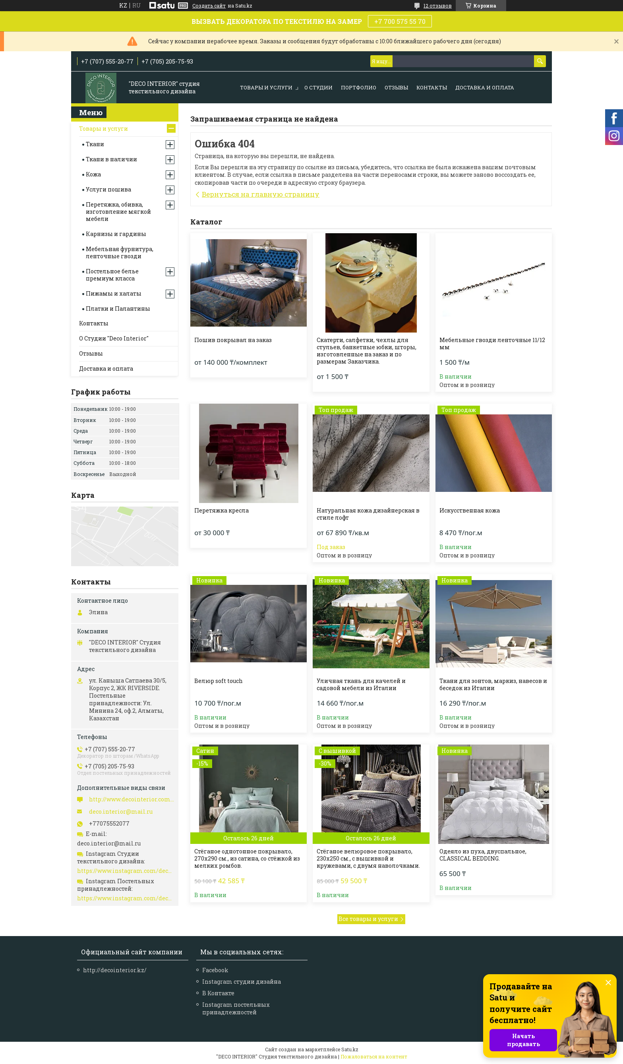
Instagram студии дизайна (241, 981)
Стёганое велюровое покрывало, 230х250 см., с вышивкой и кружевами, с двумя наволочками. (368, 858)
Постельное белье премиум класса (112, 274)
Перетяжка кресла (221, 510)
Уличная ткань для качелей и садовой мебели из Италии (361, 684)
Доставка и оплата (484, 87)
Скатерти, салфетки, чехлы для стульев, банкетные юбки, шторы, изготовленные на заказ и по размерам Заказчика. (366, 351)
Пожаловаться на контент (374, 1056)
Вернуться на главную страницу (260, 194)
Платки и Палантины (118, 308)
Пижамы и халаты (113, 293)
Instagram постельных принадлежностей (236, 1008)
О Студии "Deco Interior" (114, 338)
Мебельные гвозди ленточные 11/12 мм (492, 344)
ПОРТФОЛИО (358, 87)
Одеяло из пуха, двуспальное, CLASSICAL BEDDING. (482, 855)
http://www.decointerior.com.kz (131, 799)
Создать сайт (209, 5)
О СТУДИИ (318, 87)
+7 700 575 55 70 (400, 21)
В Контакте (218, 993)
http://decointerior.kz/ (115, 970)
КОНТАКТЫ (431, 87)
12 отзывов (438, 5)
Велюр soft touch (218, 681)
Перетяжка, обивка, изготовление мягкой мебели (118, 211)
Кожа (93, 174)
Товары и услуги (103, 128)
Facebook (215, 970)
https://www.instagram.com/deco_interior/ (125, 870)
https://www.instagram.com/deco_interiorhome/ (125, 898)
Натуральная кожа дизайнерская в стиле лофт (368, 514)
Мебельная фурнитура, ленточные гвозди (119, 252)
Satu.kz (349, 1049)
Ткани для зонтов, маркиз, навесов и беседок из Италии (493, 684)
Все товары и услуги (368, 919)
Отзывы (91, 353)
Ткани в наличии (111, 159)
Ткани (95, 144)
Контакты (93, 323)
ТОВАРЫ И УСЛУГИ (266, 87)
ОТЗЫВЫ (396, 87)
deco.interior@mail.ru (121, 811)
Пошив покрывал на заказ (233, 340)
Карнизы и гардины (116, 234)
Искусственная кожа (469, 510)
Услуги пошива (108, 189)
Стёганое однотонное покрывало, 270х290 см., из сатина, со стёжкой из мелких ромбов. (247, 858)
